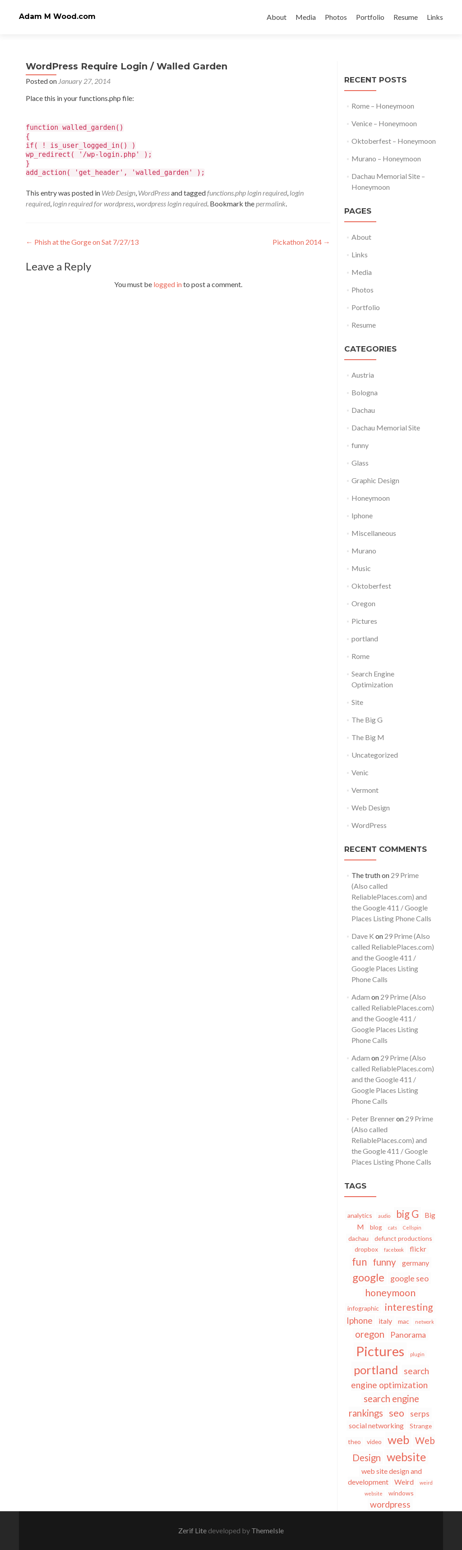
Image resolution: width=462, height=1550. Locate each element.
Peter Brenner (373, 1118)
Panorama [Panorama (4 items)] (408, 1335)
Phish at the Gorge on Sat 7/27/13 (82, 242)
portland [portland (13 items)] (376, 1370)
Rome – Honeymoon (382, 105)
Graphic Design (375, 480)
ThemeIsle (267, 1530)
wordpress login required (171, 203)
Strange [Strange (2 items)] (421, 1426)
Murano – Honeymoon (386, 158)
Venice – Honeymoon (384, 123)
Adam (360, 996)
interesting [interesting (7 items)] (409, 1307)
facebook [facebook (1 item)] (394, 1250)
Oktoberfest (371, 585)
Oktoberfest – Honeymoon (393, 141)
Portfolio (370, 17)
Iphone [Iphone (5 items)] (359, 1320)
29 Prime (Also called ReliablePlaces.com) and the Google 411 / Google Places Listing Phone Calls (391, 897)
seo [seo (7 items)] (396, 1413)
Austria (362, 374)
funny (360, 445)
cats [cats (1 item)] (392, 1227)
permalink (271, 203)
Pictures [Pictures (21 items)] (380, 1351)
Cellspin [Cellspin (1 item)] (412, 1227)
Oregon (363, 603)
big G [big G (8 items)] (407, 1214)
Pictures (364, 621)
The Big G (367, 719)
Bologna (364, 392)
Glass (360, 462)
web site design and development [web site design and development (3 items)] (385, 1476)
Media (306, 17)
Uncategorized (374, 754)
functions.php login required (247, 192)
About (276, 17)
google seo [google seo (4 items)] (409, 1278)
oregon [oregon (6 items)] (369, 1334)
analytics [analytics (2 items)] (359, 1215)
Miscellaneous (373, 533)
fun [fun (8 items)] (359, 1262)
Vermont (365, 790)
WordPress (154, 192)
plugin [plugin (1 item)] (417, 1354)
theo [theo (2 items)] (354, 1441)
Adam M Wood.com (57, 16)
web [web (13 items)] (398, 1439)
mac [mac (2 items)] (403, 1321)
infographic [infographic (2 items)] (363, 1308)
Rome (360, 656)
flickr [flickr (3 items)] (418, 1248)
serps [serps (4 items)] (420, 1413)
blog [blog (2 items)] (376, 1227)
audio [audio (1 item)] (384, 1216)
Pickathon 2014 (301, 242)
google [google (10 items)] (368, 1277)
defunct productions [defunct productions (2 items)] (403, 1238)
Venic (360, 772)
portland (364, 638)
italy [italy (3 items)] (385, 1321)
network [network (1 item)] (424, 1322)
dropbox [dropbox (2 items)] (366, 1249)
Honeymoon (370, 498)
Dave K (362, 936)
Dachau (363, 410)
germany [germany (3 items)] (415, 1262)
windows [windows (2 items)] (401, 1493)
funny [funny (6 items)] (384, 1262)
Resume (405, 17)
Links (435, 17)
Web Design (118, 192)
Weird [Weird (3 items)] (404, 1481)
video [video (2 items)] (374, 1441)
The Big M (367, 737)
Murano (363, 550)
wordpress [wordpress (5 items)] (390, 1504)
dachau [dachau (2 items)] (358, 1238)
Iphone (362, 515)
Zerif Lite (193, 1530)
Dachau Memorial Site (385, 427)
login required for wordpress (93, 203)
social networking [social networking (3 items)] (376, 1425)
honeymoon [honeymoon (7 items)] (390, 1293)
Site (357, 702)
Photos (336, 17)
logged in (167, 284)
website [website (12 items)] (406, 1456)
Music (361, 568)
